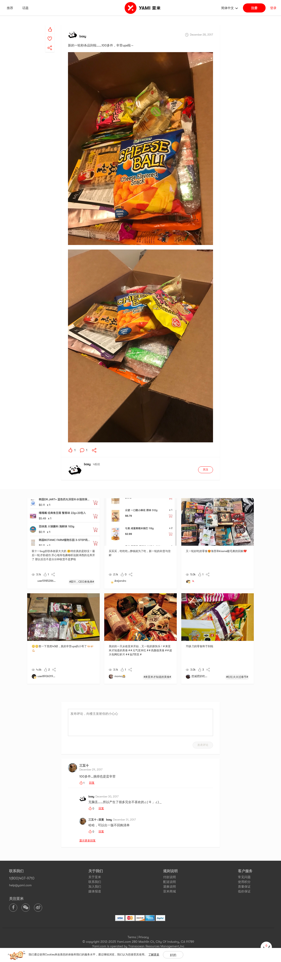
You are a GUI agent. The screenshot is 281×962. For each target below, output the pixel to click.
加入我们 (94, 886)
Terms (132, 937)
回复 (91, 782)
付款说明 (169, 877)
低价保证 (244, 891)
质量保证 (244, 886)
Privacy (143, 937)
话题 (25, 8)
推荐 (10, 8)
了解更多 (153, 954)
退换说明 (169, 886)
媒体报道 (94, 891)
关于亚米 (94, 877)
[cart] (266, 947)
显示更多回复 (87, 840)
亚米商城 (169, 891)
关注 (205, 469)
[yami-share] (49, 43)
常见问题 (244, 877)
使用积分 (244, 882)
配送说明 (169, 882)
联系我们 (94, 882)
